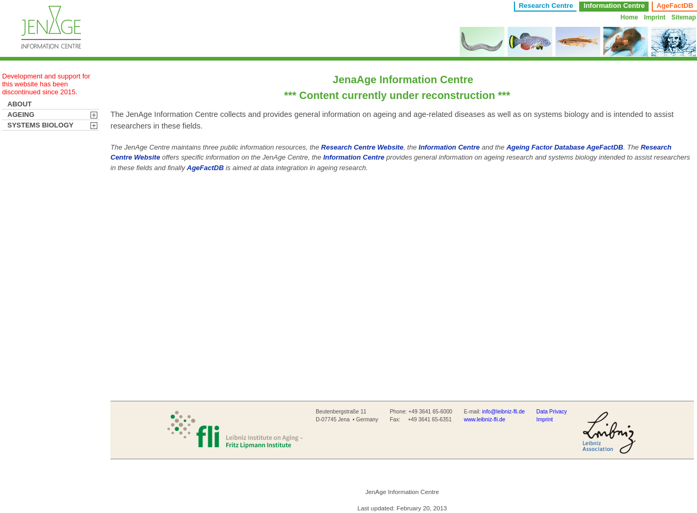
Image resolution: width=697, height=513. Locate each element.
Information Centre (449, 147)
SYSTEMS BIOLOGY (44, 125)
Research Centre (546, 5)
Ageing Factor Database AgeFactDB (565, 147)
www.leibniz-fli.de (485, 419)
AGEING (24, 115)
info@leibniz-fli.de (503, 412)
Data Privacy (552, 412)
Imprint (654, 17)
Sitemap (683, 17)
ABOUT (23, 104)
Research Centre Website (362, 147)
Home (629, 17)
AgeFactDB (674, 5)
